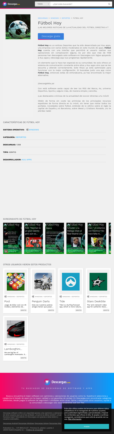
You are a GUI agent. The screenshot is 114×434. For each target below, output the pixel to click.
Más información (74, 419)
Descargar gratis (51, 36)
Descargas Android (10, 423)
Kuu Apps (27, 159)
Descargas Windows (26, 423)
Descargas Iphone (42, 423)
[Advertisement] (57, 191)
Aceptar (87, 426)
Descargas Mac (55, 423)
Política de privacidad (34, 430)
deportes (21, 137)
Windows (34, 130)
